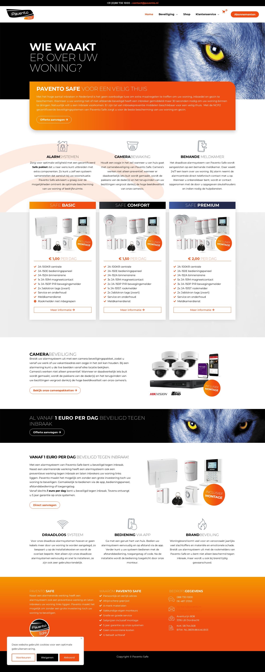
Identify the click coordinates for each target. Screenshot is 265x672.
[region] (45, 651)
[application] (176, 14)
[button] (245, 14)
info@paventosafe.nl (189, 610)
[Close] (81, 638)
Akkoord (69, 657)
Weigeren (47, 657)
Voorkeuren (23, 657)
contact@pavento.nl (145, 3)
